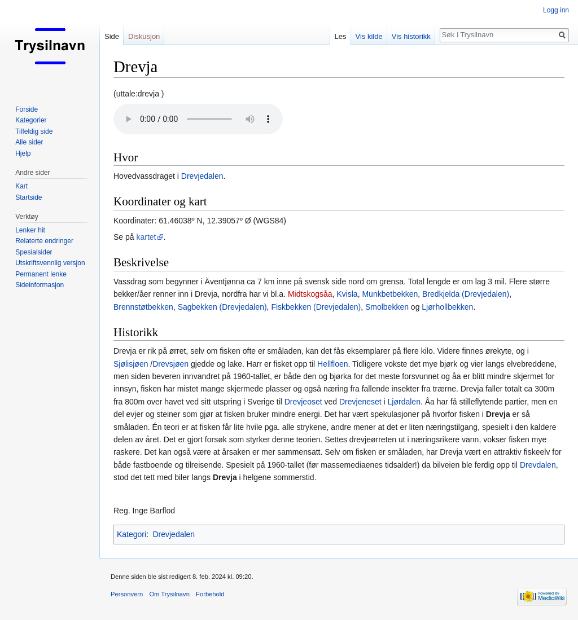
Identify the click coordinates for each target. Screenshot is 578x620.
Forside (26, 109)
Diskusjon (144, 36)
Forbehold (210, 594)
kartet (146, 236)
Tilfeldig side (33, 131)
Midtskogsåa (310, 293)
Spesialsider (33, 252)
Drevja (498, 414)
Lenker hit (30, 230)
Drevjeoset (303, 401)
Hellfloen (332, 363)
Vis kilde (369, 36)
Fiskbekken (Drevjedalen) (316, 306)
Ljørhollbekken (447, 306)
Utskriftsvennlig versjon (50, 263)
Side (111, 36)
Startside (28, 197)
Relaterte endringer (44, 241)
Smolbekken (387, 306)
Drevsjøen (170, 363)
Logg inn (556, 10)
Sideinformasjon (39, 285)
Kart (21, 186)
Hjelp (22, 153)
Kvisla (346, 293)
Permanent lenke (41, 274)
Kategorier (30, 120)
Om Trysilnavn (169, 594)
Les (341, 36)
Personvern (127, 594)
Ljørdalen (404, 401)
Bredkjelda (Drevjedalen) (465, 293)
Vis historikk (411, 36)
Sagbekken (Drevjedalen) (222, 306)
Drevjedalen (202, 176)
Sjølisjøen (130, 363)
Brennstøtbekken (143, 306)
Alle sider (29, 142)
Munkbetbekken (390, 293)
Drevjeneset (360, 401)
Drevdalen (538, 464)
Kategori (131, 534)
